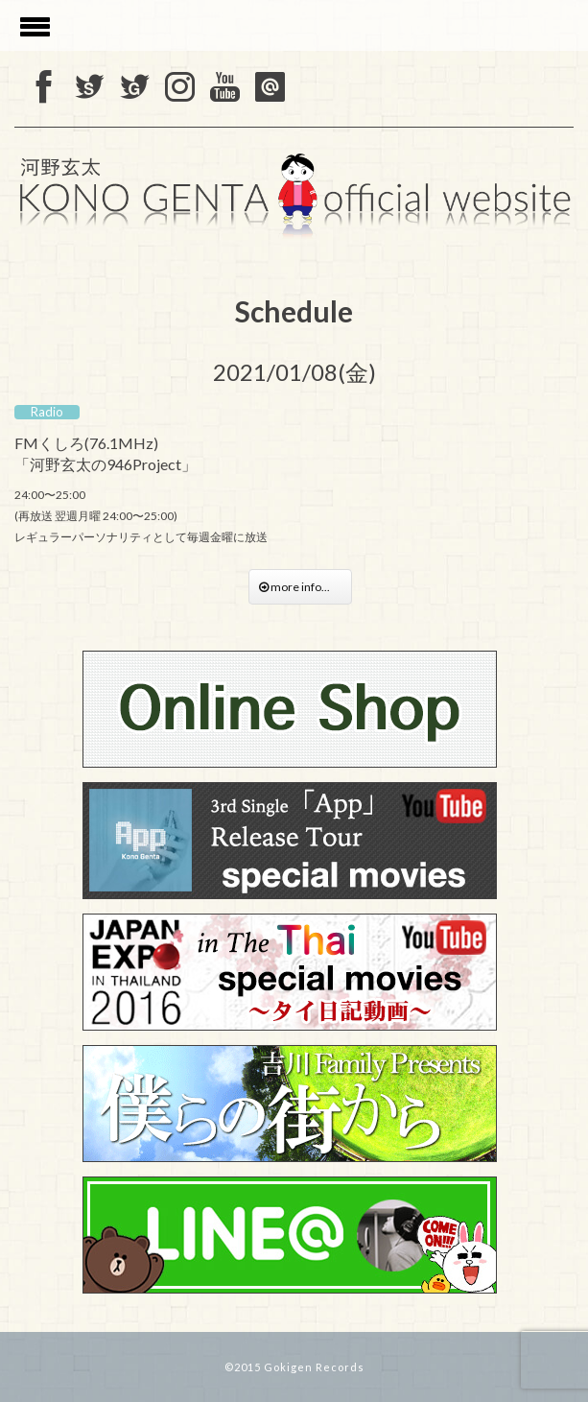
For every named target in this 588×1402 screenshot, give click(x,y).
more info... (300, 587)
